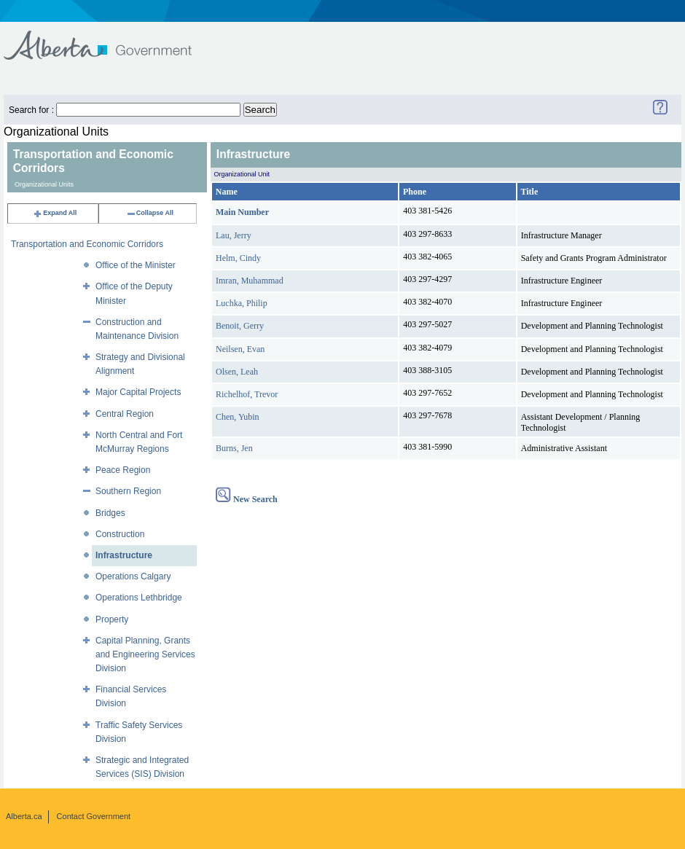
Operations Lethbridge (138, 597)
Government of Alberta (109, 38)
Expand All (55, 212)
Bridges (110, 513)
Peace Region (122, 470)
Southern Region (128, 491)
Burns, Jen (234, 448)
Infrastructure (123, 555)
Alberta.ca (24, 816)
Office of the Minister (135, 265)
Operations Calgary (133, 576)
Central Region (124, 414)
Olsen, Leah (237, 372)
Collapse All (149, 212)
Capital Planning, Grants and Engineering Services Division (145, 654)
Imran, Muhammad (249, 280)
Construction (119, 534)
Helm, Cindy (238, 258)
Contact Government (94, 816)
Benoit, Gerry (240, 326)
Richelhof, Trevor (247, 394)
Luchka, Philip (241, 303)
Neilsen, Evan (240, 349)
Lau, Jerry (233, 235)
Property (111, 619)
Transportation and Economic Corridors (87, 244)
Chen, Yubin (237, 417)
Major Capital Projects (138, 392)
